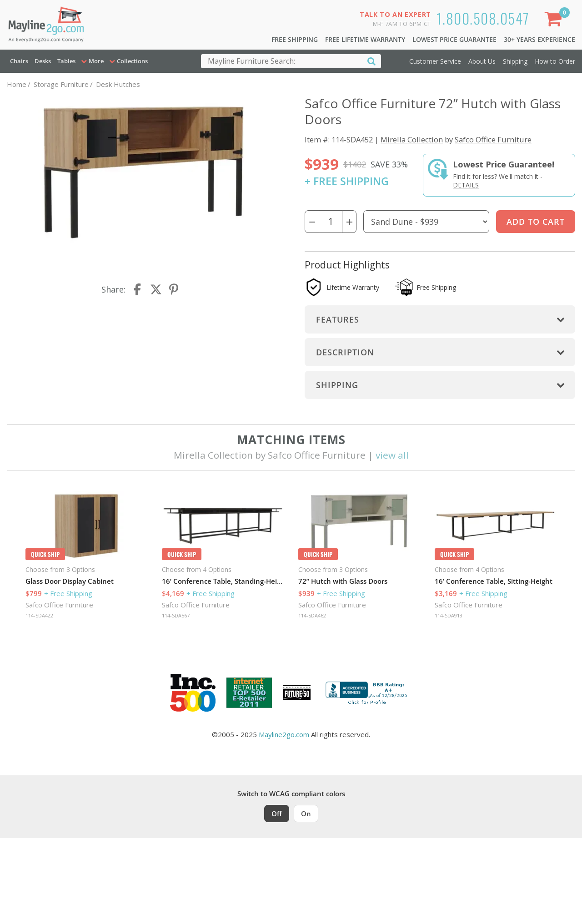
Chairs (19, 61)
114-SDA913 (448, 615)
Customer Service (435, 61)
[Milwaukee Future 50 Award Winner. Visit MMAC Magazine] (297, 692)
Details (466, 185)
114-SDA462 (312, 615)
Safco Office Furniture (493, 139)
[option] (86, 556)
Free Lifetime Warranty (365, 39)
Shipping (515, 61)
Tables (66, 61)
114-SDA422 (39, 615)
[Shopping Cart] (555, 20)
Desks (43, 61)
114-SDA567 (176, 615)
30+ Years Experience (539, 39)
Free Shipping (294, 39)
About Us (482, 61)
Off (276, 813)
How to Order (555, 61)
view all (392, 455)
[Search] (371, 61)
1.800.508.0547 (483, 18)
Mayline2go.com (284, 734)
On (306, 813)
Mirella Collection (412, 139)
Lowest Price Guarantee (454, 39)
